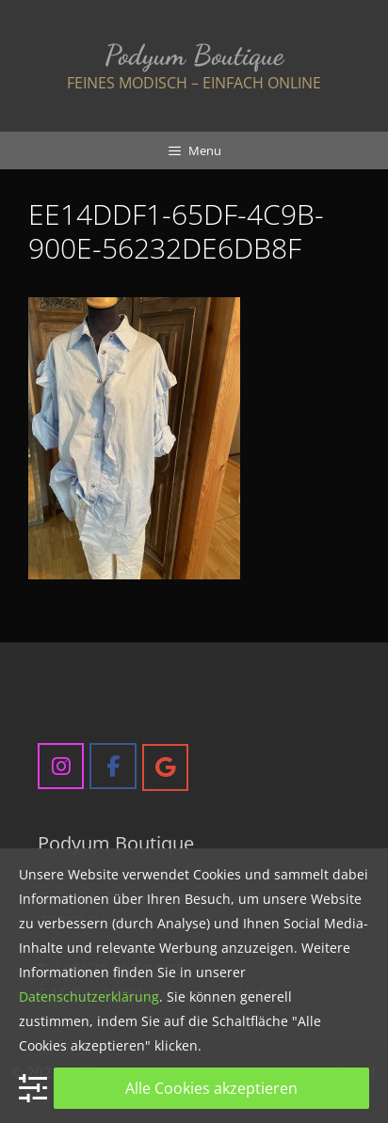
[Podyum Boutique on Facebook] (112, 766)
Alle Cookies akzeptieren (211, 1088)
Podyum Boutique (194, 54)
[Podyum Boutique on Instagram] (61, 766)
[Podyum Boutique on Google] (165, 767)
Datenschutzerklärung (89, 996)
